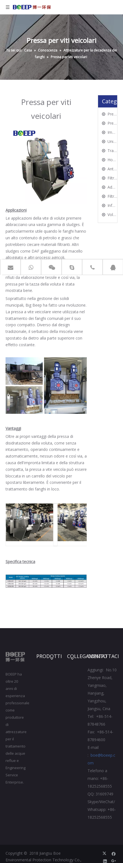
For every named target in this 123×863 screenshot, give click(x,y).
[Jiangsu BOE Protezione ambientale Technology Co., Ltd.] (15, 657)
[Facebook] (113, 853)
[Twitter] (105, 853)
